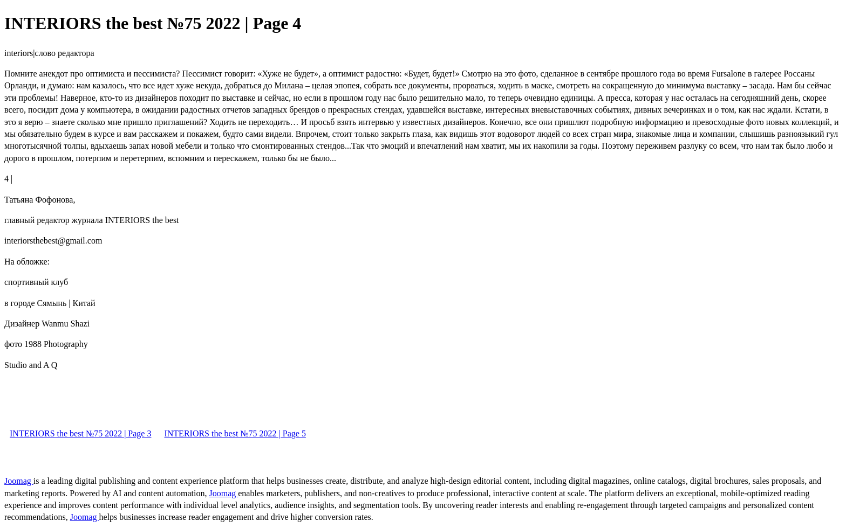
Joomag (18, 480)
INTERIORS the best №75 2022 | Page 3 (80, 433)
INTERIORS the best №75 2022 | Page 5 (234, 433)
